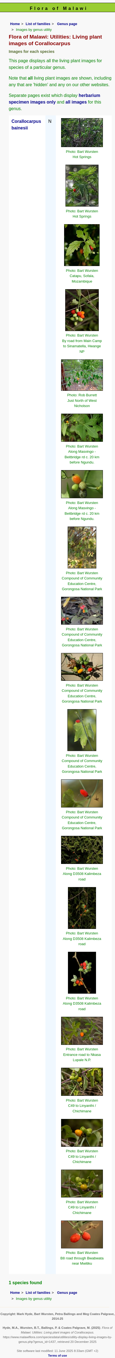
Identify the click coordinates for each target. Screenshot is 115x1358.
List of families (38, 24)
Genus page (67, 24)
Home (15, 24)
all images (76, 102)
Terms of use (57, 1355)
